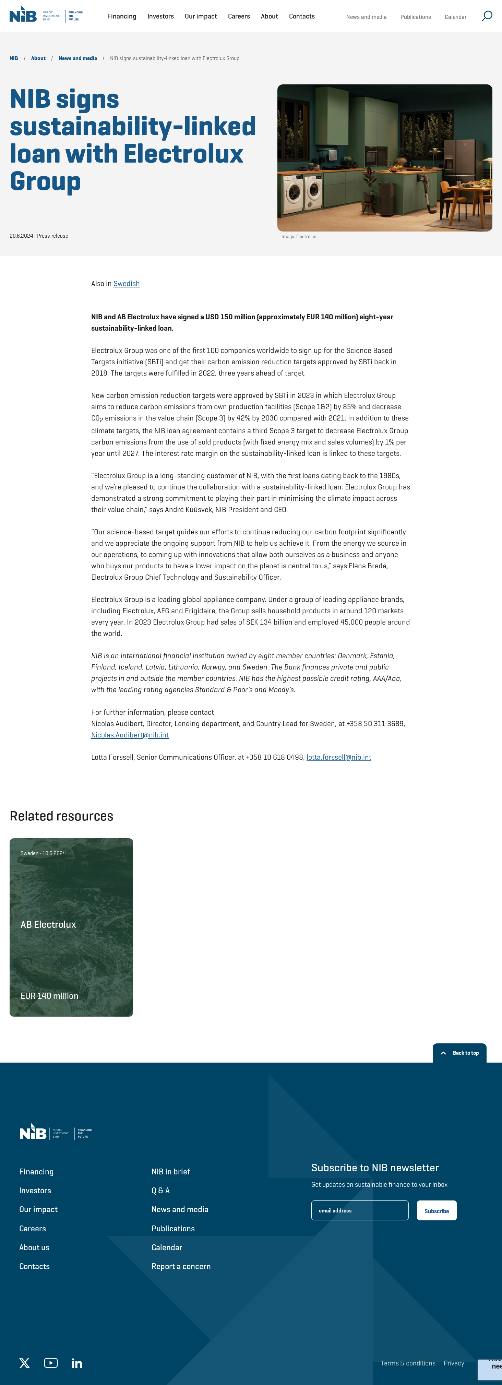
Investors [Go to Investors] (35, 1190)
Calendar (456, 17)
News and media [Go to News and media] (180, 1209)
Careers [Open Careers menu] (239, 16)
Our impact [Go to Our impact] (38, 1209)
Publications (416, 17)
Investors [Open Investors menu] (160, 16)
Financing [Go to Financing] (36, 1171)
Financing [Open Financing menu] (121, 16)
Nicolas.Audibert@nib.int (130, 735)
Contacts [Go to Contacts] (34, 1266)
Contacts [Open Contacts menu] (302, 16)
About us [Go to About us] (34, 1247)
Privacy (454, 1363)
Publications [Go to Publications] (173, 1228)
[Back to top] (460, 1053)
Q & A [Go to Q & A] (161, 1190)
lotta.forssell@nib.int (339, 757)
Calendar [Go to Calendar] (167, 1247)
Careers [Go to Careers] (32, 1228)
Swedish (126, 283)
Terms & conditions (408, 1363)
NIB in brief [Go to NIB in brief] (171, 1171)
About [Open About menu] (269, 16)
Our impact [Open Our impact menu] (201, 16)
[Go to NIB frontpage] (46, 16)
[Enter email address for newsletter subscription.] (360, 1210)
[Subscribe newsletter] (437, 1210)
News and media (366, 17)
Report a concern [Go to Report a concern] (181, 1266)
